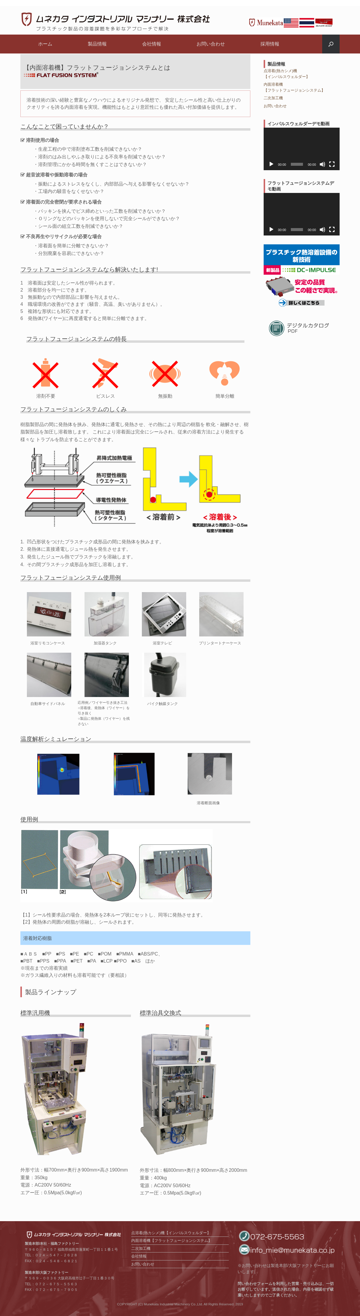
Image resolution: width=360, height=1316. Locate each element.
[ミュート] (322, 164)
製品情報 (97, 43)
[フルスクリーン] (332, 164)
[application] (302, 149)
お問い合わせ (211, 43)
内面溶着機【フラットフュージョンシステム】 (171, 1240)
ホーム (45, 43)
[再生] (271, 164)
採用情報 (269, 43)
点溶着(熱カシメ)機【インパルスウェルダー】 (171, 1233)
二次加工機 (273, 98)
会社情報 (151, 43)
